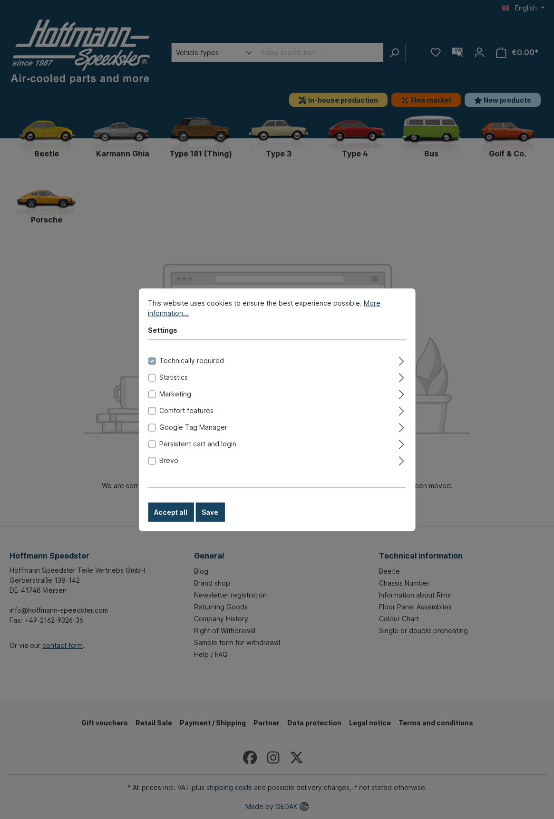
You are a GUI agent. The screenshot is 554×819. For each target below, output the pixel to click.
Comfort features (186, 420)
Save (210, 522)
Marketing (175, 403)
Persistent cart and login (197, 453)
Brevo (168, 470)
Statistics (173, 387)
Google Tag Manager (193, 437)
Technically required (191, 370)
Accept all (170, 522)
